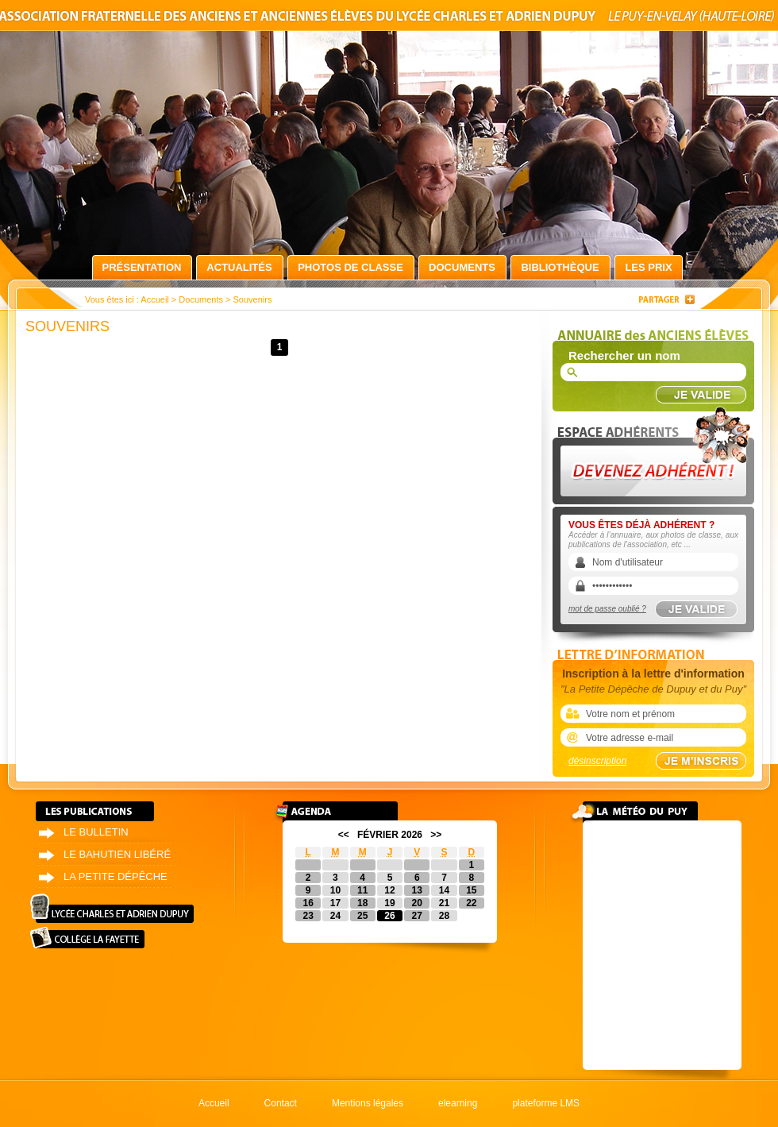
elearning (457, 1103)
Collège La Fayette (87, 937)
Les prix (648, 267)
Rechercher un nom (624, 355)
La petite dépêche (116, 876)
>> (435, 834)
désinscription (597, 760)
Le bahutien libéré (117, 854)
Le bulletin (96, 832)
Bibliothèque (560, 267)
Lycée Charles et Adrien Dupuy (112, 908)
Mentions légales (367, 1103)
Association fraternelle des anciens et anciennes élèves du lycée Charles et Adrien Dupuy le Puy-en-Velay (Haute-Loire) (389, 18)
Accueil (154, 299)
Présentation (142, 267)
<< (343, 834)
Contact (280, 1103)
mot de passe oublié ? (607, 608)
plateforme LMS (546, 1103)
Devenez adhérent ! (656, 451)
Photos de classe (350, 267)
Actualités (239, 267)
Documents (462, 267)
